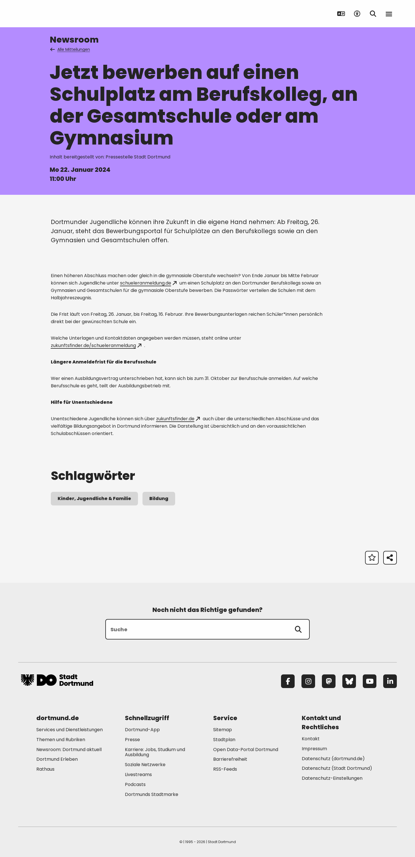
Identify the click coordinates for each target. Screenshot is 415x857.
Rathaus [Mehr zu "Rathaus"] (45, 769)
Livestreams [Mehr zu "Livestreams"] (138, 774)
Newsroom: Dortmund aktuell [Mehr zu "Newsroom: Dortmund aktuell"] (69, 749)
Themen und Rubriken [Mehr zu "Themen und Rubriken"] (60, 739)
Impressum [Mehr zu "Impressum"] (314, 748)
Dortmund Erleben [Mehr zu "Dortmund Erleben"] (57, 759)
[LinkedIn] (390, 681)
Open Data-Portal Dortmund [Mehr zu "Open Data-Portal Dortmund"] (245, 749)
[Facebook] (288, 681)
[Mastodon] (329, 681)
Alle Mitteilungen (70, 49)
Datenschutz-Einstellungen (332, 778)
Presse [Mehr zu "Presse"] (132, 739)
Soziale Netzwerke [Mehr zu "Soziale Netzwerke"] (145, 764)
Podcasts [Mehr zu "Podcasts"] (135, 784)
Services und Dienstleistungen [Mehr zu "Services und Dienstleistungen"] (69, 729)
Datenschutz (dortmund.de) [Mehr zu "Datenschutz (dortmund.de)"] (333, 758)
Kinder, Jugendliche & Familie (94, 498)
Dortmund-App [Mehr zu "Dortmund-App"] (142, 729)
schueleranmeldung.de (148, 283)
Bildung (158, 498)
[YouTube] (369, 681)
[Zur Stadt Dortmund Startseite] (57, 13)
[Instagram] (308, 681)
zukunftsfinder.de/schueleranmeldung (96, 345)
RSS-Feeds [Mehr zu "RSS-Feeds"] (225, 769)
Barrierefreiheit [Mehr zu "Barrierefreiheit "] (230, 759)
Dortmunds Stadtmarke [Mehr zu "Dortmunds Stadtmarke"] (151, 794)
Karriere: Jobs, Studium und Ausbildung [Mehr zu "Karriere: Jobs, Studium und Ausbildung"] (155, 752)
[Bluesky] (349, 681)
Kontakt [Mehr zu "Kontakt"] (311, 738)
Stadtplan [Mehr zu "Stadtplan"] (224, 739)
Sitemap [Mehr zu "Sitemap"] (222, 729)
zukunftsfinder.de (178, 418)
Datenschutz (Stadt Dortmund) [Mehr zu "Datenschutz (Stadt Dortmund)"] (337, 768)
